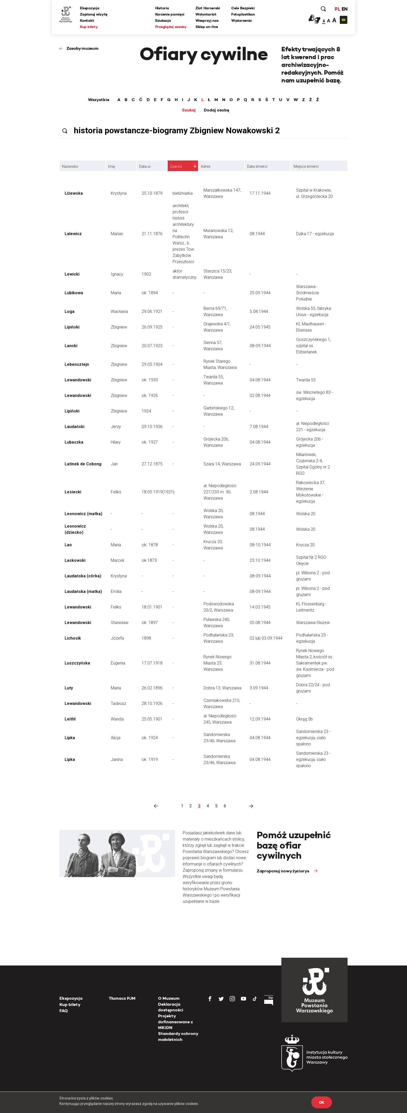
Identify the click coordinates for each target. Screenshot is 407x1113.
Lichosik (73, 638)
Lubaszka (74, 442)
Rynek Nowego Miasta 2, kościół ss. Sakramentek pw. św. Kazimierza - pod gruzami (315, 663)
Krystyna (119, 193)
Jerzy (116, 426)
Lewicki (72, 274)
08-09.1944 (260, 345)
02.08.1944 (260, 395)
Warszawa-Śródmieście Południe (307, 293)
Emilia (116, 591)
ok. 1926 (150, 395)
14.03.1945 (260, 607)
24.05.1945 (260, 327)
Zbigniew (119, 327)
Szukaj (189, 110)
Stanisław (119, 622)
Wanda (117, 719)
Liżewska (74, 193)
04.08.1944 (260, 379)
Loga (69, 311)
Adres (206, 166)
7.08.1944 (259, 426)
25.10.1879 (152, 193)
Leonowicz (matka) (83, 513)
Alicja (115, 737)
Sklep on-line (206, 26)
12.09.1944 (260, 719)
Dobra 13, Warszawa (222, 687)
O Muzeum (169, 998)
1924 (146, 411)
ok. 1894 (150, 292)
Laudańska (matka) (83, 591)
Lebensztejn (77, 364)
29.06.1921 (152, 311)
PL (337, 9)
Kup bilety (89, 26)
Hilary (116, 442)
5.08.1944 (259, 311)
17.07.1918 (152, 663)
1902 (146, 274)
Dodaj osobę (216, 110)
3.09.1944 (259, 687)
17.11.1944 (260, 193)
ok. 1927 (150, 442)
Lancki (71, 345)
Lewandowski (78, 379)
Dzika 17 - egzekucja (315, 233)
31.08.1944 (260, 663)
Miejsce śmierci (306, 166)
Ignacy (117, 274)
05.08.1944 (260, 622)
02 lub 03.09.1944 (266, 638)
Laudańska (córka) (83, 575)
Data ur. (145, 166)
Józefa (117, 638)
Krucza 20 (305, 544)
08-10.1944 (260, 544)
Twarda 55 (306, 379)
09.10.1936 (152, 426)
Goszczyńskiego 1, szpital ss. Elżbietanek (313, 345)
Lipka (70, 737)
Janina (117, 759)
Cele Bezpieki (242, 8)
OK (321, 1102)
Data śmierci (257, 166)
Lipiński (72, 327)
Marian (117, 233)
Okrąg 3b (304, 719)
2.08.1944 (259, 491)
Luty (69, 687)
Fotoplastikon (243, 14)
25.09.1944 (260, 292)
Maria (116, 292)
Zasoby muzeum (82, 48)
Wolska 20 (305, 513)
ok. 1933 (150, 379)
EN (344, 9)
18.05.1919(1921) (158, 491)
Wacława (119, 311)
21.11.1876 (152, 233)
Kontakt (87, 20)
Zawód (176, 166)
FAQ (63, 1010)
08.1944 (257, 233)
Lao (68, 544)
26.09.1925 (152, 327)
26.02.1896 (152, 687)
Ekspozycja (89, 8)
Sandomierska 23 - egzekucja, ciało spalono (313, 737)
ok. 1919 (150, 759)
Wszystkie (98, 100)
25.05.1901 (152, 719)
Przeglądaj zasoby (171, 26)
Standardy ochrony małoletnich (178, 1036)
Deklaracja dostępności (170, 1007)
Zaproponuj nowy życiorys (283, 871)
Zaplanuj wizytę (94, 14)
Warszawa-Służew (313, 622)
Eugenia (118, 663)
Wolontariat (205, 14)
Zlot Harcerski (207, 8)
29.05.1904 (152, 364)
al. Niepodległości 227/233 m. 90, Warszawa (220, 492)
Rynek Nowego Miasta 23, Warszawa (218, 663)
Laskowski (75, 560)
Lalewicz (73, 233)
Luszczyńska (77, 663)
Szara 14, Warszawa (222, 463)
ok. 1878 (150, 544)
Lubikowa (74, 292)
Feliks (116, 491)
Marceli (117, 560)
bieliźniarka (183, 193)
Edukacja (163, 20)
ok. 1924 (150, 737)
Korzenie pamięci (170, 14)
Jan (114, 463)
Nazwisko (70, 166)
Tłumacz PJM (122, 998)
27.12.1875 (152, 463)
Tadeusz (118, 703)
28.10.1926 (152, 703)
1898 (146, 638)
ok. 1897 (150, 622)
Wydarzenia (241, 20)
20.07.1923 (152, 345)
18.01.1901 (152, 607)
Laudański (74, 426)
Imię (111, 166)
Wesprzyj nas (207, 20)
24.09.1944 (260, 463)
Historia (162, 8)
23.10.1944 (260, 560)
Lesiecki (73, 491)
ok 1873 (149, 560)
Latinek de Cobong (83, 463)
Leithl (70, 719)
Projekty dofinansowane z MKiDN (175, 1021)
